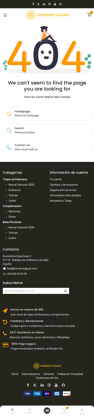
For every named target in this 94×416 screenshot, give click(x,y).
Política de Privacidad (70, 374)
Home (14, 374)
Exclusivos (15, 190)
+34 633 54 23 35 (17, 273)
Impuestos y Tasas (61, 200)
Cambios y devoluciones (64, 184)
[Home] (12, 409)
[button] (65, 291)
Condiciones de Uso (47, 377)
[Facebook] (33, 4)
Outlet (12, 200)
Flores (12, 216)
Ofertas (13, 195)
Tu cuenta (55, 179)
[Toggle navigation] (5, 14)
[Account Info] (82, 410)
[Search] (29, 409)
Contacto (48, 374)
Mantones (14, 211)
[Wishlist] (64, 409)
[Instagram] (60, 4)
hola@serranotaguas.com (22, 268)
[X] (38, 4)
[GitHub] (49, 4)
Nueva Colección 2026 (21, 184)
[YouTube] (55, 4)
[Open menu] (47, 410)
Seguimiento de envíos (63, 190)
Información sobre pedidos (65, 195)
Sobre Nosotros (31, 374)
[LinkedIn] (44, 4)
